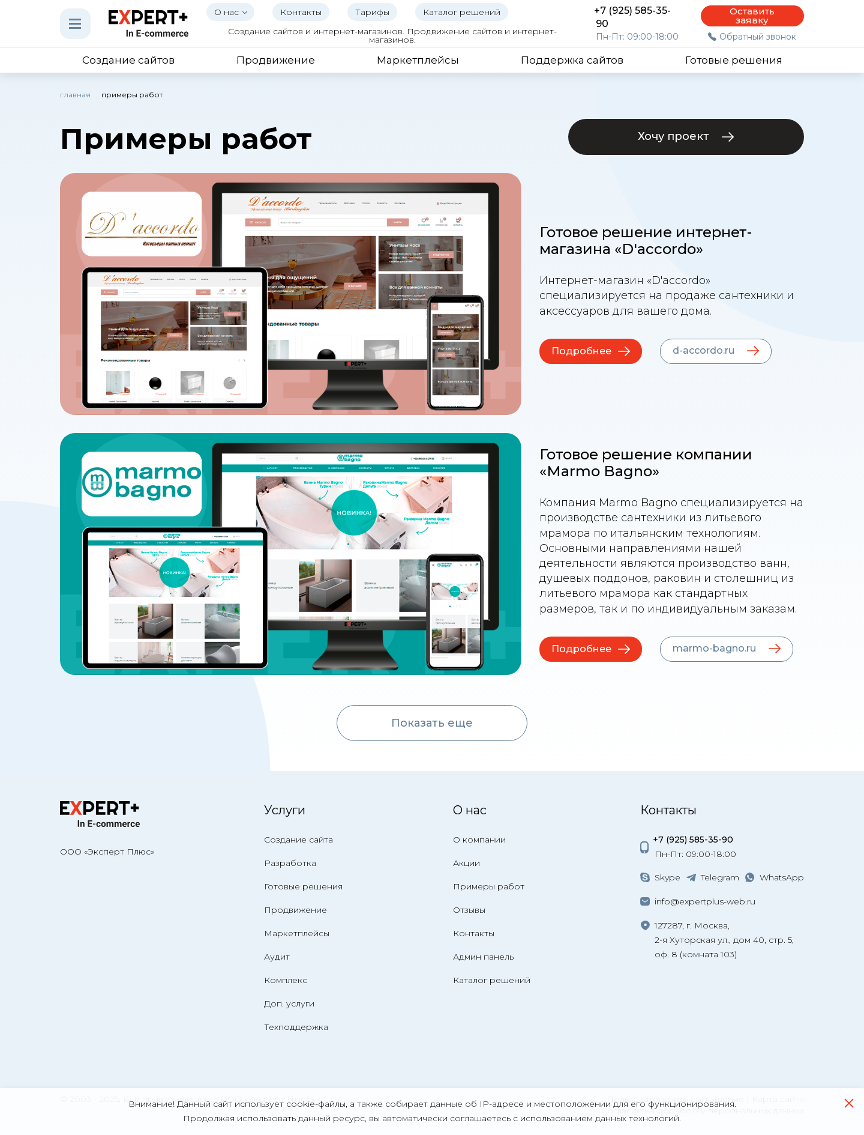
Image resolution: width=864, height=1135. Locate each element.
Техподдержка (296, 1027)
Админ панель (483, 956)
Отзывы (469, 909)
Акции (466, 863)
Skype (667, 877)
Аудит (277, 956)
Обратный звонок (757, 36)
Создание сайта (298, 839)
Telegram (720, 877)
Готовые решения (303, 886)
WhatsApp (782, 877)
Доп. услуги (289, 1003)
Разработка (290, 863)
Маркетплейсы (296, 933)
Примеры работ (488, 886)
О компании (479, 839)
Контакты (473, 933)
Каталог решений (491, 980)
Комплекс (285, 980)
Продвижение (295, 909)
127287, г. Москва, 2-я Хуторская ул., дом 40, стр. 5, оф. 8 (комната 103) (724, 940)
